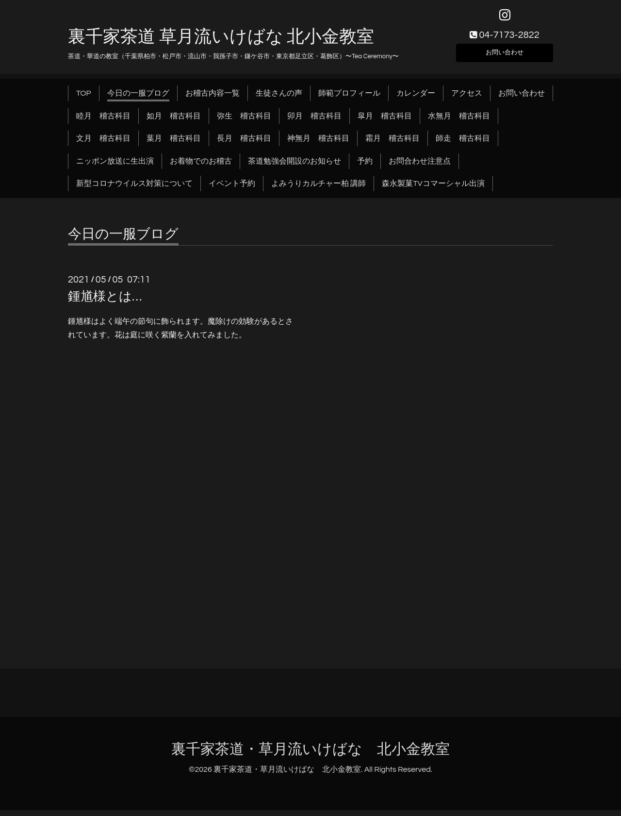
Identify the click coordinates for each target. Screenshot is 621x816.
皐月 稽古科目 (385, 121)
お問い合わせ (504, 56)
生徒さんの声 (279, 99)
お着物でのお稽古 (201, 166)
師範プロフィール (349, 99)
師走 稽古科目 (463, 144)
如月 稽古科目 (174, 121)
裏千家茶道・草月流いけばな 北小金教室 (310, 754)
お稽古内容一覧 (212, 99)
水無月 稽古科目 (459, 121)
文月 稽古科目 (103, 144)
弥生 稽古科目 (244, 121)
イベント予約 (232, 189)
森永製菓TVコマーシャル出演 (433, 189)
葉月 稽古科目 (174, 144)
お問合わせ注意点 (420, 166)
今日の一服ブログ (138, 99)
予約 (365, 166)
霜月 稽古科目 (392, 144)
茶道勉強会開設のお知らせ (294, 166)
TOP (83, 99)
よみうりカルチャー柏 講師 (318, 189)
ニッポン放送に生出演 (115, 166)
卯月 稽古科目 (314, 121)
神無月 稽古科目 (318, 144)
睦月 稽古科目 (103, 121)
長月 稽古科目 (244, 144)
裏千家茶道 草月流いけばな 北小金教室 (221, 42)
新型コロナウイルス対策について (134, 189)
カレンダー (415, 99)
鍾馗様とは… (105, 302)
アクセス (466, 99)
